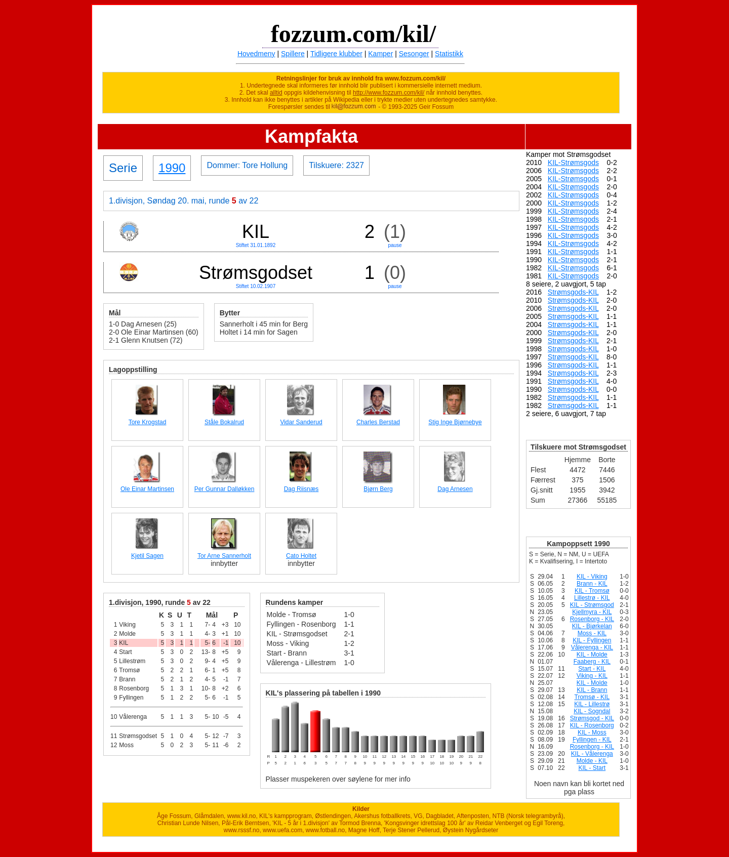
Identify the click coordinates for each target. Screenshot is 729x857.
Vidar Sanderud (301, 422)
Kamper (380, 54)
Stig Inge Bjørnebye (454, 422)
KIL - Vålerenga (592, 753)
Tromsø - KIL (592, 697)
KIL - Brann (592, 689)
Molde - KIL (592, 760)
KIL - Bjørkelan (592, 626)
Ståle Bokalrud (224, 422)
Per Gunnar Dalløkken (224, 489)
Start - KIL (591, 668)
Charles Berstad (378, 422)
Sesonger (414, 54)
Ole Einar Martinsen (147, 489)
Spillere (293, 54)
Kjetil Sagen (147, 555)
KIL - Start (592, 767)
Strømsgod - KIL (592, 718)
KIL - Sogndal (592, 711)
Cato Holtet (301, 555)
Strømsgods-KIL (573, 292)
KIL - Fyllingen (592, 640)
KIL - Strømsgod (592, 604)
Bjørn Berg (377, 489)
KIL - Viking (592, 576)
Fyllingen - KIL (592, 739)
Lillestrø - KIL (592, 597)
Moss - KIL (592, 633)
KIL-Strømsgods (573, 162)
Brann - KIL (592, 583)
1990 (171, 168)
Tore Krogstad (148, 422)
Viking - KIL (592, 675)
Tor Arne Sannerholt (224, 555)
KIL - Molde (592, 654)
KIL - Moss (592, 732)
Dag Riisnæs (301, 489)
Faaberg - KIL (592, 661)
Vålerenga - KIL (592, 647)
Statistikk (449, 54)
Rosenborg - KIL (592, 619)
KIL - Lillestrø (592, 704)
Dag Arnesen (454, 489)
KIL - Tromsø (592, 590)
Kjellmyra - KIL (592, 612)
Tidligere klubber (336, 54)
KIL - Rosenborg (592, 725)
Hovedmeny (256, 54)
